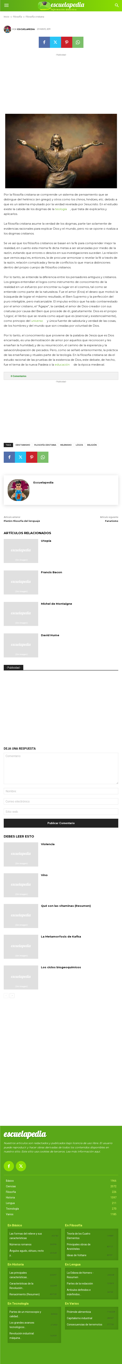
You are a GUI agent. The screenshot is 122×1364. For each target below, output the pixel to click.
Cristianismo (22, 445)
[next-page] (12, 995)
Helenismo (66, 445)
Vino (44, 875)
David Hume (50, 635)
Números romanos (20, 1244)
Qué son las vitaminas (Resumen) (66, 906)
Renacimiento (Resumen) (24, 1294)
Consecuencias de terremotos (84, 1324)
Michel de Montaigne (56, 603)
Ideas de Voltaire (76, 1255)
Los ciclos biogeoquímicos (61, 967)
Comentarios (18, 376)
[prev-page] (6, 995)
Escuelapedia (26, 29)
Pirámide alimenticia (79, 1311)
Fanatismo (111, 521)
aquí (97, 1151)
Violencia (48, 844)
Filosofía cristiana (45, 445)
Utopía (46, 541)
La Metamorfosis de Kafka (61, 936)
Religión (92, 445)
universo (37, 321)
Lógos (79, 445)
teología (61, 209)
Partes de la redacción (80, 1283)
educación (62, 364)
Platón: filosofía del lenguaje (22, 521)
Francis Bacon (51, 572)
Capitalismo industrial (79, 1318)
